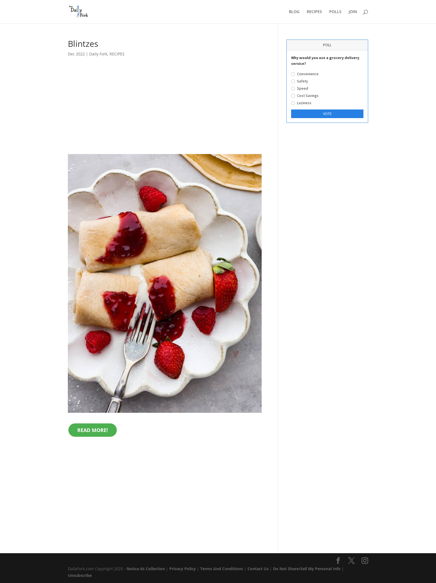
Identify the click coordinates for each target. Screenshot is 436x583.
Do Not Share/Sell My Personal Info (307, 568)
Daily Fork (98, 54)
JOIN (353, 12)
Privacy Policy (182, 568)
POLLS (335, 12)
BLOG (294, 12)
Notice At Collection (146, 568)
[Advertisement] (165, 113)
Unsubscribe (80, 575)
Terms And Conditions (221, 568)
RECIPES (314, 12)
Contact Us (258, 568)
